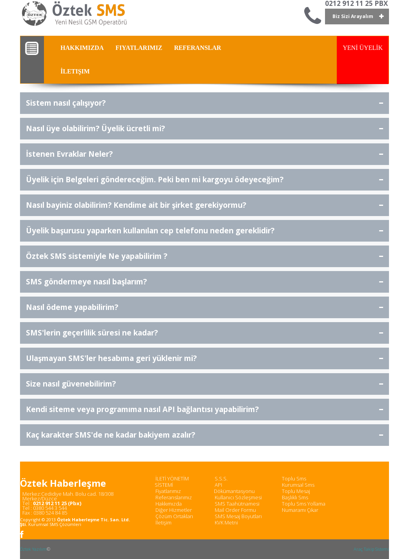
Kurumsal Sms (298, 484)
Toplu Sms (294, 478)
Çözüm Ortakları (174, 516)
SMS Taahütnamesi (237, 503)
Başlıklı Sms (295, 497)
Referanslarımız (173, 497)
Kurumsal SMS (43, 524)
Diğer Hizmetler (173, 509)
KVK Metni (226, 522)
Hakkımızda (168, 503)
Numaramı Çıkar (300, 509)
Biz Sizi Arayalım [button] (352, 16)
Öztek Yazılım (33, 549)
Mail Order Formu (235, 509)
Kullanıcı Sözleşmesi (238, 497)
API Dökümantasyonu (234, 488)
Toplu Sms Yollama (303, 503)
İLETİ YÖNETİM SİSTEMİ (172, 481)
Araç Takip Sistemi (371, 549)
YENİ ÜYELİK (363, 47)
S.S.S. (221, 478)
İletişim (163, 522)
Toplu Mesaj (296, 491)
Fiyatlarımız (168, 491)
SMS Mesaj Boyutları (238, 516)
